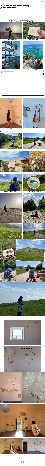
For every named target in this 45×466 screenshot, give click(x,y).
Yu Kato (2, 2)
